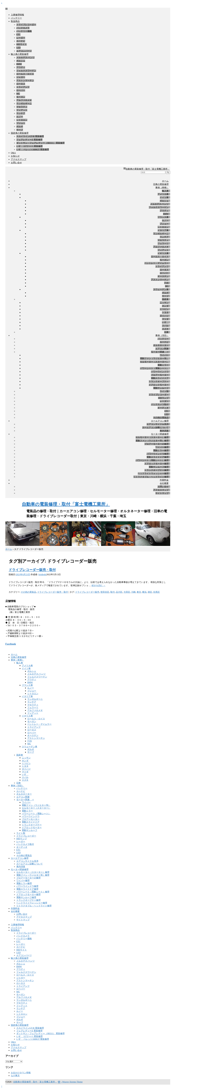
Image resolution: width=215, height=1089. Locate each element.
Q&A (13, 153)
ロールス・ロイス (25, 74)
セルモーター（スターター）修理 (152, 437)
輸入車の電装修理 (19, 54)
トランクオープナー (159, 381)
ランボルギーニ (24, 103)
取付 (112, 592)
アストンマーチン (25, 80)
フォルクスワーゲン (26, 70)
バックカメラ (23, 28)
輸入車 (165, 191)
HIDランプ (163, 398)
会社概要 (164, 483)
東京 (139, 592)
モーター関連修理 (160, 434)
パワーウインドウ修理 (158, 454)
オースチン (163, 276)
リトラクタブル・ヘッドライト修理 (151, 477)
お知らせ (15, 156)
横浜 (144, 592)
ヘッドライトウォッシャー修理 (153, 473)
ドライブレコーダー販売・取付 (32, 570)
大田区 (127, 592)
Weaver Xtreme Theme (72, 1082)
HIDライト (21, 44)
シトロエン (21, 120)
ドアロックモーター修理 (156, 463)
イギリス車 (163, 253)
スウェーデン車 (161, 289)
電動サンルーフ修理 (159, 467)
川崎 (133, 592)
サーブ (19, 130)
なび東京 (15, 1075)
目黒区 (156, 592)
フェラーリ (163, 243)
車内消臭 (164, 431)
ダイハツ (164, 316)
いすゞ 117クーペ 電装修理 (29, 146)
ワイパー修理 (162, 447)
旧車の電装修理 (161, 184)
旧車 (166, 332)
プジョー (20, 123)
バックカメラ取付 (160, 404)
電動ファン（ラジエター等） (154, 358)
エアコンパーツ (24, 51)
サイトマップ (162, 493)
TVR (166, 283)
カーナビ (20, 41)
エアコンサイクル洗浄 (158, 424)
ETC (18, 34)
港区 (150, 592)
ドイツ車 (164, 197)
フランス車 (163, 217)
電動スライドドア (160, 378)
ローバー (20, 90)
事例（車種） (162, 187)
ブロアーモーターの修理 (156, 444)
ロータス (20, 84)
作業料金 (164, 480)
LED (18, 47)
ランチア (20, 113)
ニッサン (164, 302)
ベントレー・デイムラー (156, 263)
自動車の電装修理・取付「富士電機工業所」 (148, 169)
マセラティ (21, 107)
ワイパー (164, 355)
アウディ (20, 67)
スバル (165, 325)
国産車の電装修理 (19, 133)
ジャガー (20, 77)
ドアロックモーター (159, 385)
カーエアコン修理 (160, 421)
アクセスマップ (18, 159)
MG (18, 93)
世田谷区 (104, 592)
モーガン (20, 97)
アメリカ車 (163, 194)
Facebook (10, 643)
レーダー (20, 38)
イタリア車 (163, 230)
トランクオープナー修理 (156, 470)
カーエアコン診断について (155, 427)
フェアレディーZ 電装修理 (29, 139)
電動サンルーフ (161, 388)
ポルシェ (20, 61)
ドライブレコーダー (26, 24)
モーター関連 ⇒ (160, 352)
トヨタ (165, 312)
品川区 (119, 592)
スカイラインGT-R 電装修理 (30, 136)
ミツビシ (164, 309)
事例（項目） (162, 335)
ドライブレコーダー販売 (87, 592)
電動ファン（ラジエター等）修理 (152, 440)
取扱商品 (15, 21)
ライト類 (164, 391)
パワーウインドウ (160, 371)
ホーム (165, 181)
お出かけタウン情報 (21, 1072)
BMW (19, 64)
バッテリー (16, 18)
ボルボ (19, 126)
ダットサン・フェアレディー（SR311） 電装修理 (40, 143)
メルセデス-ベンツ (25, 57)
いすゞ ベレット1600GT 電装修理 (32, 149)
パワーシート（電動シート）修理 (152, 460)
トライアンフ (23, 87)
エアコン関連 (162, 348)
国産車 (165, 299)
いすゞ (165, 322)
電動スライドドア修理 (158, 457)
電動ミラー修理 (161, 450)
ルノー (19, 116)
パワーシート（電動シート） (154, 368)
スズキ (165, 329)
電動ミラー (163, 365)
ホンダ (165, 306)
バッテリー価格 (24, 31)
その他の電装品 (161, 417)
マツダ (165, 319)
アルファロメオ (24, 100)
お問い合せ (16, 162)
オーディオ (163, 408)
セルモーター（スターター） (154, 362)
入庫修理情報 (17, 15)
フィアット (21, 110)
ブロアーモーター (160, 375)
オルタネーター (161, 345)
